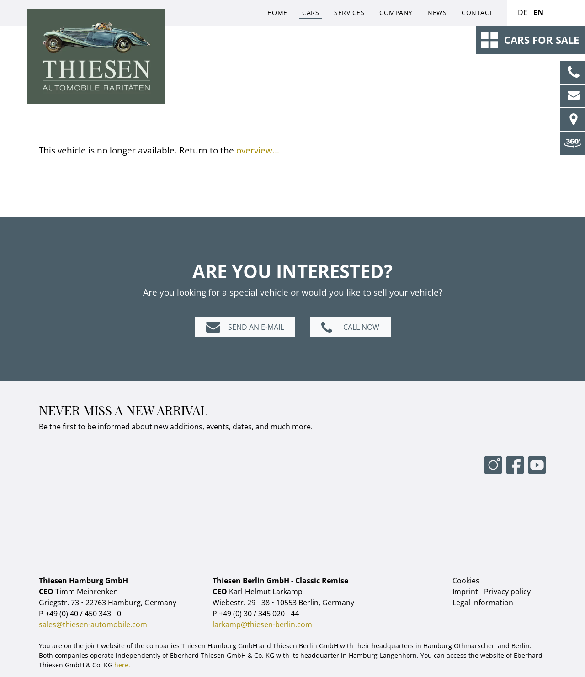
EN (538, 12)
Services (349, 12)
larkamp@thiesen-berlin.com (262, 624)
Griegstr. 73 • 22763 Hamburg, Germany (107, 603)
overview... (257, 150)
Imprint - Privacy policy (491, 592)
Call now (361, 327)
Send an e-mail (256, 327)
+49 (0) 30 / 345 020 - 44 (259, 613)
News (437, 12)
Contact (477, 12)
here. (122, 665)
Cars (310, 12)
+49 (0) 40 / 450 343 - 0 (83, 613)
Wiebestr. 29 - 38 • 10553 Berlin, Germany (283, 603)
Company (396, 12)
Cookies (465, 581)
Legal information (482, 603)
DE (522, 12)
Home (277, 12)
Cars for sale (541, 40)
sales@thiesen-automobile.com (93, 624)
